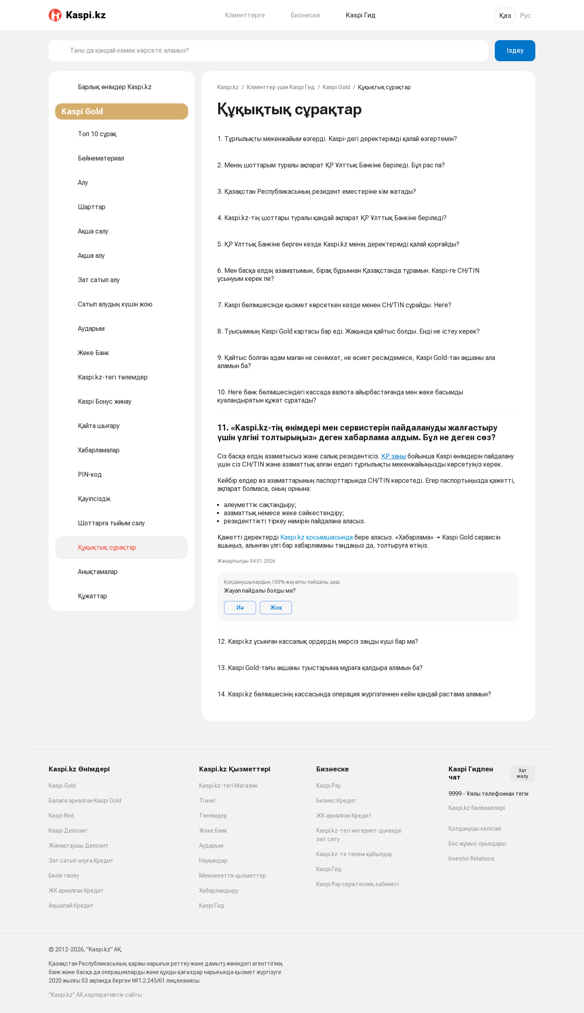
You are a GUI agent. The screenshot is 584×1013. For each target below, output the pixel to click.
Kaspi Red (61, 815)
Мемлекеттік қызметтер (232, 875)
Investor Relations (471, 858)
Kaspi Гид (211, 905)
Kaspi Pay (328, 785)
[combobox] (276, 51)
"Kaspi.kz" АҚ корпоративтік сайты (95, 995)
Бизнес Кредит (336, 800)
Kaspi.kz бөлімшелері (477, 808)
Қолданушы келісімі (475, 828)
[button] (368, 522)
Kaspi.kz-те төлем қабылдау (354, 854)
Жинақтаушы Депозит (79, 845)
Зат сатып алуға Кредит (81, 860)
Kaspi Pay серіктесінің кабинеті (357, 884)
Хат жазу (522, 773)
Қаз (505, 15)
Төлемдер (213, 815)
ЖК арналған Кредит (76, 890)
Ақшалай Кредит (71, 905)
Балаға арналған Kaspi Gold (85, 800)
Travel (207, 800)
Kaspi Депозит (68, 830)
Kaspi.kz (228, 87)
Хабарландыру (218, 890)
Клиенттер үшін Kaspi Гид (281, 87)
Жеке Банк (213, 830)
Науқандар (213, 860)
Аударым (211, 845)
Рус (525, 15)
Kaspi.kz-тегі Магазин (228, 785)
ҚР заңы (393, 456)
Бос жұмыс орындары (477, 843)
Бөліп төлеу (64, 875)
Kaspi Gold (336, 87)
